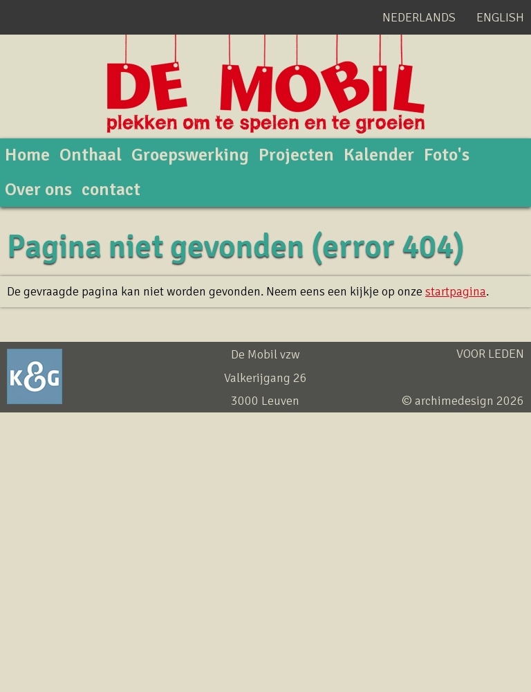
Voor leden (490, 353)
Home (27, 155)
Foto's (446, 155)
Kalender (379, 155)
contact (111, 190)
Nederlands (419, 17)
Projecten (296, 155)
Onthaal (90, 155)
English (500, 17)
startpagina (455, 291)
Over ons (38, 190)
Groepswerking (190, 155)
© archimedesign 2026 (463, 400)
